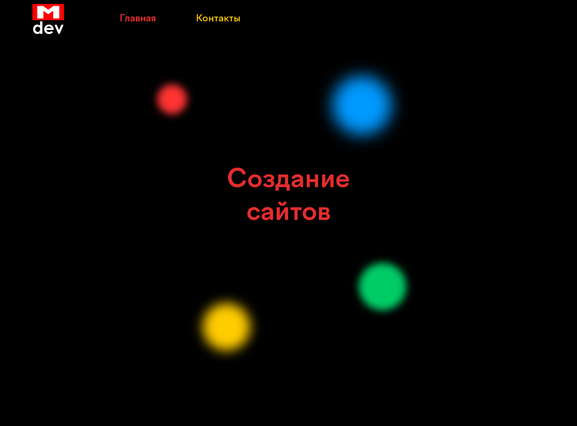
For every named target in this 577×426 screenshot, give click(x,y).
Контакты (218, 18)
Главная (137, 18)
